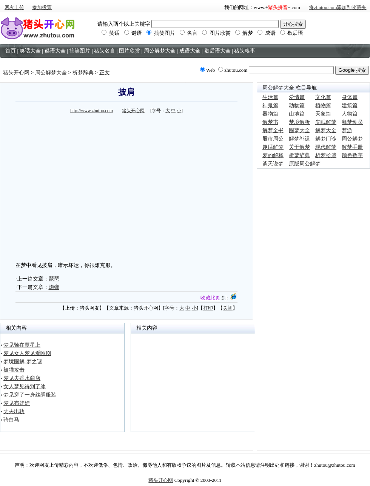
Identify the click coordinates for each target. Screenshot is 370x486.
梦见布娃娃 (16, 403)
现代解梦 (325, 147)
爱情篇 (297, 97)
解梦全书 (273, 130)
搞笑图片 (160, 33)
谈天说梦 (273, 164)
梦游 (347, 130)
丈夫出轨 (14, 411)
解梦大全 (325, 130)
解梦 (244, 33)
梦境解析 (299, 122)
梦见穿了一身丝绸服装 (29, 395)
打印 (208, 308)
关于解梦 (299, 147)
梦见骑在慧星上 (21, 345)
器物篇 (270, 114)
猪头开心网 (16, 73)
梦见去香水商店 (21, 378)
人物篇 (350, 114)
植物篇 (323, 105)
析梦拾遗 (325, 155)
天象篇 (323, 114)
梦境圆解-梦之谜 (22, 361)
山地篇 (297, 114)
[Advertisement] (71, 187)
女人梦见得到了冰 (24, 386)
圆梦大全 (299, 130)
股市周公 (273, 139)
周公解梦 (352, 139)
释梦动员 (352, 122)
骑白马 (11, 420)
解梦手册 (352, 147)
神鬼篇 (270, 105)
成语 (266, 33)
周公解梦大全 (51, 73)
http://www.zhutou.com (91, 110)
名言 (189, 33)
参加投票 (42, 7)
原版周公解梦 (305, 164)
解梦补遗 (299, 139)
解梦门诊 (325, 139)
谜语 (133, 33)
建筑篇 (350, 105)
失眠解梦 (325, 122)
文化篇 (323, 97)
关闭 (228, 308)
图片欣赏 (216, 33)
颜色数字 (352, 155)
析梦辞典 (83, 73)
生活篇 (270, 97)
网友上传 (14, 7)
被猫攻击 (14, 370)
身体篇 (350, 97)
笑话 (111, 33)
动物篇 (297, 105)
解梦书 (270, 122)
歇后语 (292, 33)
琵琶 (54, 279)
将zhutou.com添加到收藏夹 (337, 7)
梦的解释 (273, 155)
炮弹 (54, 287)
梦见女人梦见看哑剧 (27, 353)
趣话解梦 (273, 147)
